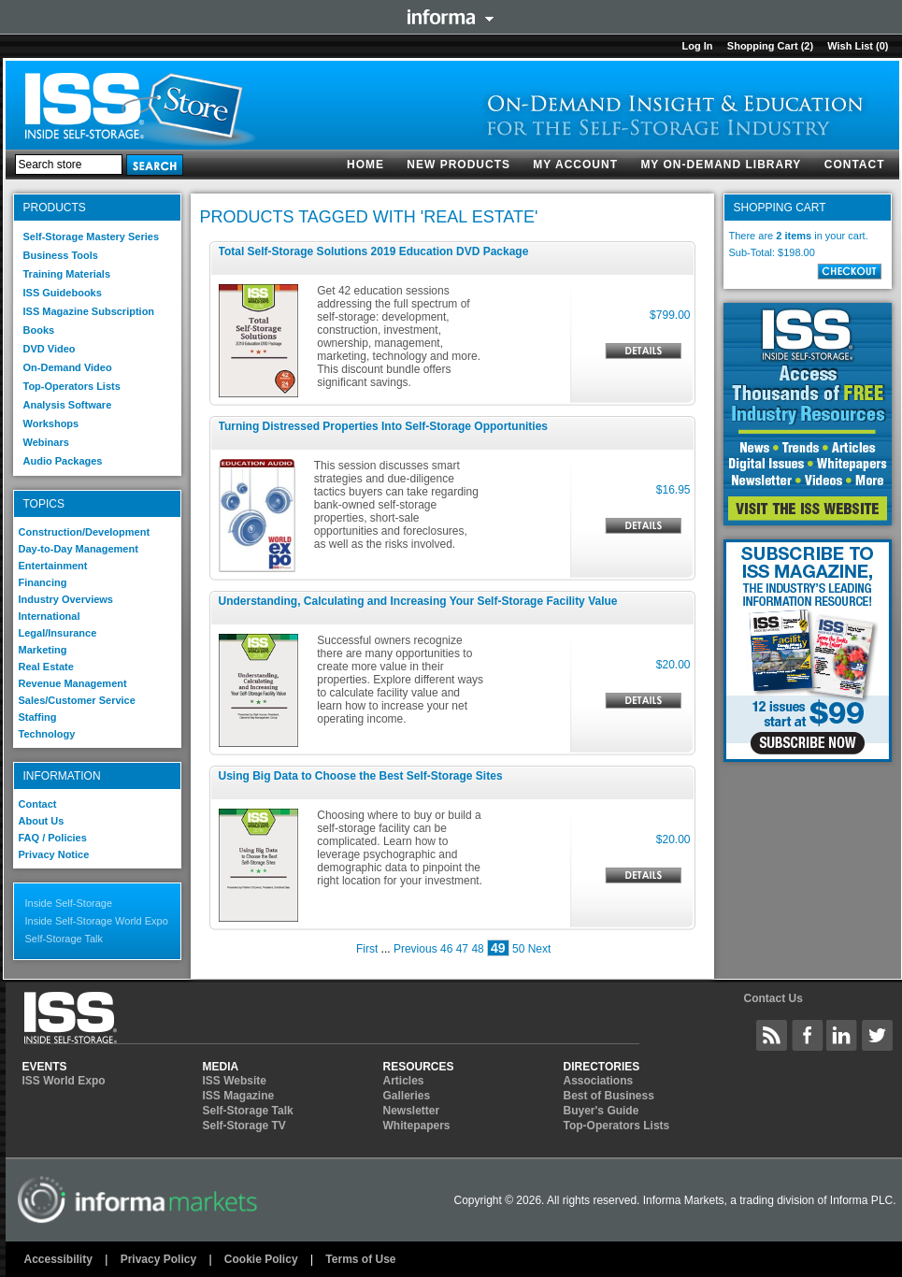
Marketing (43, 649)
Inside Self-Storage (69, 903)
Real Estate (46, 666)
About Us (41, 820)
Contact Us (772, 998)
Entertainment (53, 565)
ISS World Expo (64, 1080)
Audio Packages (63, 460)
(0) (882, 45)
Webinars (46, 442)
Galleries (407, 1095)
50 (518, 948)
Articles (403, 1080)
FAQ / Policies (53, 837)
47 (462, 948)
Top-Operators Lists (72, 386)
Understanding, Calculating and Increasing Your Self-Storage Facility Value (418, 601)
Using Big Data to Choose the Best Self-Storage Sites (361, 775)
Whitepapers (417, 1125)
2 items (793, 235)
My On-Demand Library (720, 164)
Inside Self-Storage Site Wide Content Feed (772, 1035)
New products (458, 164)
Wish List (850, 45)
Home (365, 164)
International (49, 616)
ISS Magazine (239, 1095)
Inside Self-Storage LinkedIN (842, 1035)
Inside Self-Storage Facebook (807, 1035)
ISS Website (234, 1080)
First (367, 948)
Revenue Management (73, 683)
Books (39, 330)
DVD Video (49, 348)
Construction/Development (84, 532)
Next (539, 948)
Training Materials (67, 274)
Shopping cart (762, 45)
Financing (43, 582)
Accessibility (58, 1259)
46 (446, 948)
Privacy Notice (54, 854)
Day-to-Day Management (78, 548)
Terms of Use (360, 1259)
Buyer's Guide (601, 1110)
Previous (415, 948)
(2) (807, 45)
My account (575, 164)
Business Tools (60, 255)
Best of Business (609, 1095)
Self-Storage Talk (64, 938)
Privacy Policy (158, 1259)
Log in (696, 45)
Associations (599, 1080)
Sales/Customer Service (77, 700)
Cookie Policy (261, 1259)
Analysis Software (67, 404)
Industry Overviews (66, 599)
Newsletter (411, 1110)
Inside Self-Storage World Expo (96, 920)
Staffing (38, 717)
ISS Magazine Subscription (89, 311)
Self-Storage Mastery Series (91, 236)
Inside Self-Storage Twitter (878, 1035)
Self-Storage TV (244, 1125)
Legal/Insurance (58, 632)
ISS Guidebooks (62, 292)
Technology (47, 733)
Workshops (51, 423)
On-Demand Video (67, 367)
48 (477, 948)
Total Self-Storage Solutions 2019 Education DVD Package (374, 251)
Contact (854, 164)
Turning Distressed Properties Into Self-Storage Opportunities (384, 426)
